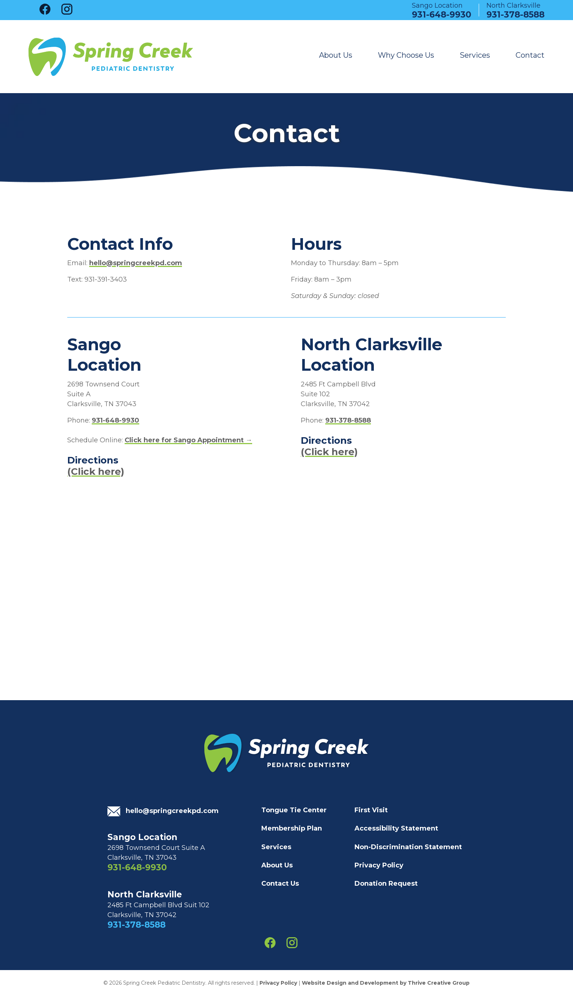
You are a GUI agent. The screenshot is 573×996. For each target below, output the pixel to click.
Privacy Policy (378, 865)
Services (475, 55)
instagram (66, 9)
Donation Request (386, 883)
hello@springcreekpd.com (135, 263)
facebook (44, 9)
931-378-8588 (515, 12)
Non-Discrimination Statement (408, 847)
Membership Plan (291, 828)
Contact (530, 55)
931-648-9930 (441, 12)
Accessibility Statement (396, 828)
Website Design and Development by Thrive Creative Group (386, 983)
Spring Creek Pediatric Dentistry (111, 57)
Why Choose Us (406, 55)
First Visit (371, 810)
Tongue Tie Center (294, 810)
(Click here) (95, 471)
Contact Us (280, 883)
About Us (335, 55)
